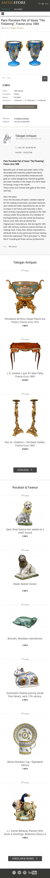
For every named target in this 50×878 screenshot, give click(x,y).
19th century (12, 246)
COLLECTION (27, 153)
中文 (47, 3)
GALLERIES (18, 9)
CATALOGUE (5, 9)
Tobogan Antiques (26, 136)
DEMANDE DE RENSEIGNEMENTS (20, 106)
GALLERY (18, 153)
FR (39, 3)
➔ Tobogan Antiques (21, 118)
